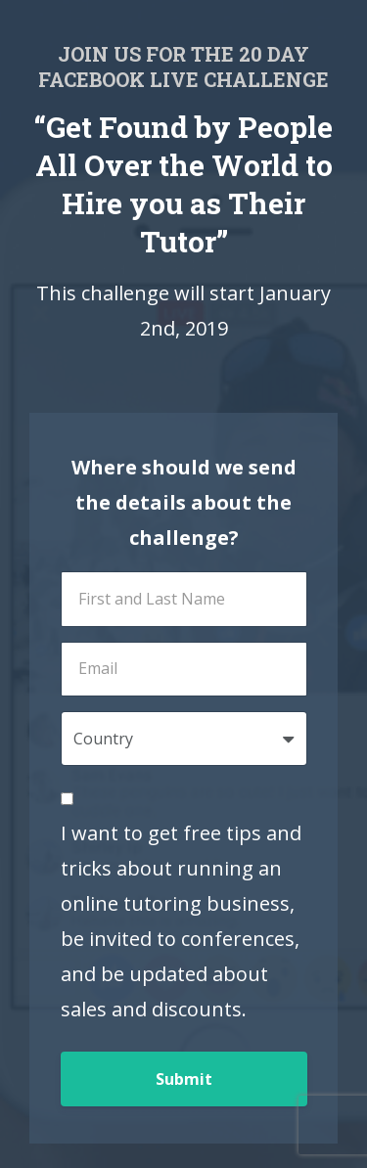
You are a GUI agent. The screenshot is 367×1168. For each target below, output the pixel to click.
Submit (184, 1079)
